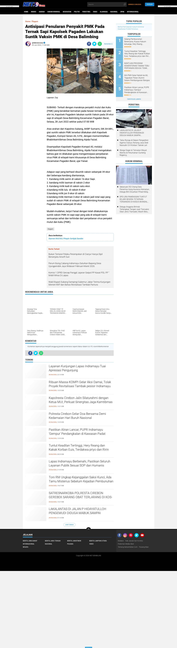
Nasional (114, 12)
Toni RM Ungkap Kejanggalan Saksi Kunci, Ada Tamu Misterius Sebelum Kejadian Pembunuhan (81, 479)
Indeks (33, 12)
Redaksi (121, 541)
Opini (122, 12)
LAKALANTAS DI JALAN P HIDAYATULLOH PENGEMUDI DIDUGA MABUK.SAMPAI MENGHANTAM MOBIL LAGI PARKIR (77, 513)
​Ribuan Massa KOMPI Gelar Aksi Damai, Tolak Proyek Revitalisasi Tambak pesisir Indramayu (80, 384)
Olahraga (104, 12)
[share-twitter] (94, 44)
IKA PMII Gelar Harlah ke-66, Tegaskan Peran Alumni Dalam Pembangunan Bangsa (137, 77)
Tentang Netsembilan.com (127, 547)
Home (26, 12)
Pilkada (70, 544)
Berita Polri (122, 27)
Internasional (133, 12)
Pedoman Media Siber (126, 544)
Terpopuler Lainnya (134, 99)
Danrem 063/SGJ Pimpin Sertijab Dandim (66, 238)
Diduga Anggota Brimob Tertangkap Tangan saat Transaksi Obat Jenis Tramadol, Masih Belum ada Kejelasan (134, 209)
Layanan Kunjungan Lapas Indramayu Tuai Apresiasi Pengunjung (77, 368)
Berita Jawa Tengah (53, 541)
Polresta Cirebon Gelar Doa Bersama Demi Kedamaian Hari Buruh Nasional (77, 416)
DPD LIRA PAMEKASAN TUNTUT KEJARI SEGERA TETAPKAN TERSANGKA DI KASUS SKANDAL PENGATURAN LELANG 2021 (133, 199)
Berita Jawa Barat (30, 541)
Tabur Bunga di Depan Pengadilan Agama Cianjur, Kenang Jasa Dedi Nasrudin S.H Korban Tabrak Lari (134, 142)
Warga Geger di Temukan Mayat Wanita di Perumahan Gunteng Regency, (133, 152)
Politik (77, 12)
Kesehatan (67, 12)
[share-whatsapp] (100, 44)
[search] (107, 4)
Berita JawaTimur (74, 541)
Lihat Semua (69, 525)
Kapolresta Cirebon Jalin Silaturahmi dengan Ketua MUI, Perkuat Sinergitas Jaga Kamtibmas (80, 400)
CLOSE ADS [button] (9, 6)
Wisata (25, 547)
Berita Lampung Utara (98, 541)
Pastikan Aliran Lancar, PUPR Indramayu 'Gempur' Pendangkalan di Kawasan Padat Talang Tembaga (77, 434)
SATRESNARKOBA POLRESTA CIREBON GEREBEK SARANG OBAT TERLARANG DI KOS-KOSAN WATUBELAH (80, 497)
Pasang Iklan (144, 547)
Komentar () (108, 44)
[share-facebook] (89, 44)
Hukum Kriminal (53, 12)
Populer (149, 4)
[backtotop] (88, 529)
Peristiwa (86, 12)
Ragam (50, 229)
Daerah (42, 12)
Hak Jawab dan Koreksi (134, 541)
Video (95, 12)
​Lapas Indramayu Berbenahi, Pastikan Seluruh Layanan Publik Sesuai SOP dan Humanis (79, 463)
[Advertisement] (34, 84)
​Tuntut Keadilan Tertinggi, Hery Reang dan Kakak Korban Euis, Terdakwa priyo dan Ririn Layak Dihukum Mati (79, 449)
